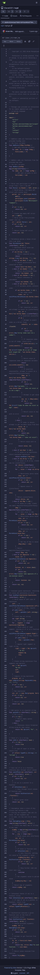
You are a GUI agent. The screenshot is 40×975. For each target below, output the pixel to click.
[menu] (14, 973)
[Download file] (25, 41)
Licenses (22, 973)
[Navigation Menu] (37, 2)
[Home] (4, 3)
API (28, 973)
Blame (11, 41)
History (19, 41)
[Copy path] (11, 25)
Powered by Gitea (10, 968)
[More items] (37, 16)
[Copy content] (29, 41)
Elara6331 (8, 8)
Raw (5, 41)
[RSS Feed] (3, 11)
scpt (17, 8)
